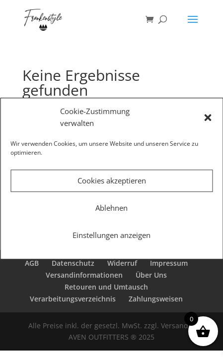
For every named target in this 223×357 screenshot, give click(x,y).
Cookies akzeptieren (111, 180)
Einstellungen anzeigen (111, 235)
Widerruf (122, 263)
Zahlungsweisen (156, 298)
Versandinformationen (84, 275)
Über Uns (151, 275)
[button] (208, 117)
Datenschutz (73, 263)
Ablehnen (111, 208)
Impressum (169, 263)
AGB (32, 263)
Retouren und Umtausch (106, 287)
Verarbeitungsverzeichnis (73, 298)
